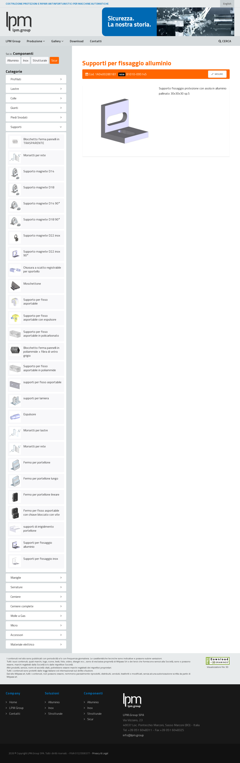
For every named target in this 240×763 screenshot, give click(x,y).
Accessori (17, 635)
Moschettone (32, 283)
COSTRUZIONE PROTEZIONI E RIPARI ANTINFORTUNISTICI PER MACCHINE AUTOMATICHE (57, 4)
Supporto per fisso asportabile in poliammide (39, 368)
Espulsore (29, 414)
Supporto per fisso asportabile (35, 301)
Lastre (15, 88)
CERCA (225, 41)
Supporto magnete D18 (38, 187)
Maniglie (16, 577)
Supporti (16, 127)
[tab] (36, 79)
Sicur (54, 60)
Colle (13, 98)
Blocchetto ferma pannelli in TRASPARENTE (41, 141)
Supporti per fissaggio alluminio (37, 544)
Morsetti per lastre (35, 430)
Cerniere (16, 596)
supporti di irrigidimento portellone (38, 528)
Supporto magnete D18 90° (41, 219)
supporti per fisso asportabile (42, 382)
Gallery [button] (57, 41)
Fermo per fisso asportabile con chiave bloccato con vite (41, 512)
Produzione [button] (36, 41)
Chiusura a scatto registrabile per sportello (42, 269)
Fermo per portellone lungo (40, 478)
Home (11, 702)
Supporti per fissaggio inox (40, 558)
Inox (25, 60)
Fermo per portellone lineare (41, 494)
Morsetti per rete (34, 155)
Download (76, 41)
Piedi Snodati (19, 117)
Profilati (16, 79)
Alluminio (13, 60)
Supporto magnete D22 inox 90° (41, 253)
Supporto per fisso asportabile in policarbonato (41, 333)
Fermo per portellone (36, 462)
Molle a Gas (18, 615)
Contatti (96, 41)
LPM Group (13, 41)
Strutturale (40, 60)
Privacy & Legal (100, 753)
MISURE (217, 74)
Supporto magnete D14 (38, 171)
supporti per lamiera (36, 398)
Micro (14, 625)
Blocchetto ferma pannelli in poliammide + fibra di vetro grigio (41, 351)
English (227, 4)
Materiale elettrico (22, 644)
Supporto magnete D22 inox (41, 235)
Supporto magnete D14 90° (41, 203)
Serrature (17, 587)
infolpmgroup (133, 735)
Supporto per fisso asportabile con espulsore (39, 317)
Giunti (14, 107)
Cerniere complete (22, 606)
